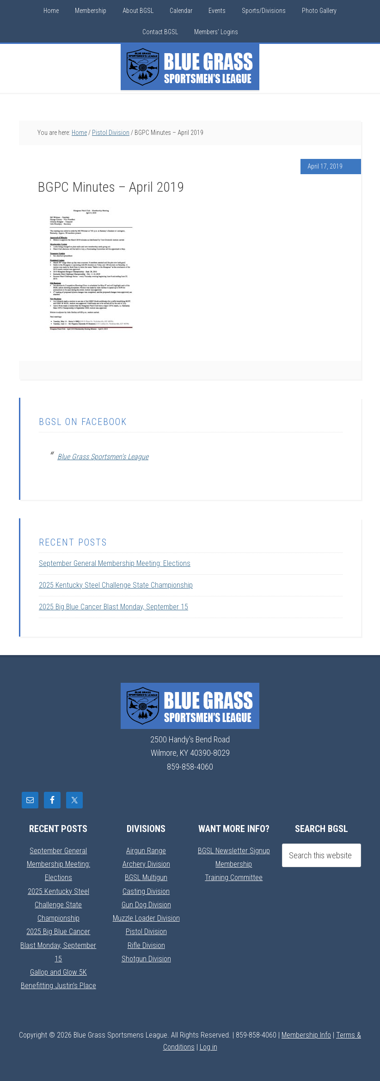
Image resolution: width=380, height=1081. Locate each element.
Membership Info (306, 1035)
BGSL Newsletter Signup (234, 850)
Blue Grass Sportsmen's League (102, 456)
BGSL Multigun (146, 877)
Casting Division (146, 891)
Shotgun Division (146, 958)
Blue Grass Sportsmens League (190, 67)
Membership (234, 863)
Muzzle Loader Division (146, 918)
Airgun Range (146, 850)
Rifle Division (146, 945)
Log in (208, 1047)
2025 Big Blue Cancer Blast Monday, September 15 (113, 606)
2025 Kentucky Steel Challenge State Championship (116, 585)
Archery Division (146, 863)
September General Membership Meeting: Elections (114, 563)
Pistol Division (146, 931)
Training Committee (233, 877)
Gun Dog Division (146, 904)
